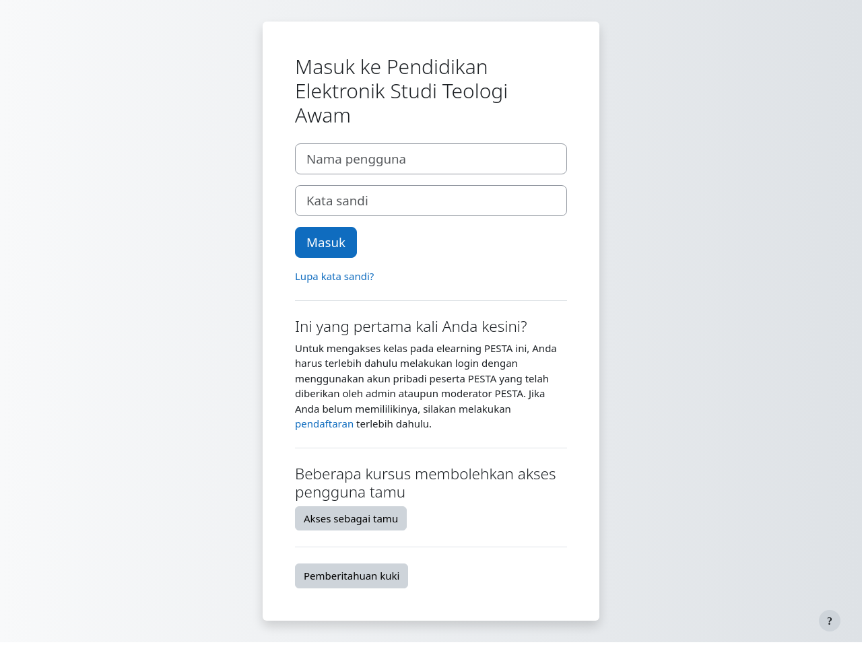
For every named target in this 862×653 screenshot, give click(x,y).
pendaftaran (324, 423)
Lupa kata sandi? (334, 276)
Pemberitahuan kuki (351, 575)
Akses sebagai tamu (351, 518)
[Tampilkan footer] (829, 620)
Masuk (325, 242)
